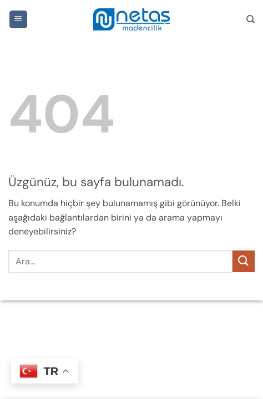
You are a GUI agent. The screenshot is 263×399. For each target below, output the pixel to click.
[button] (18, 20)
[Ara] (250, 19)
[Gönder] (243, 261)
